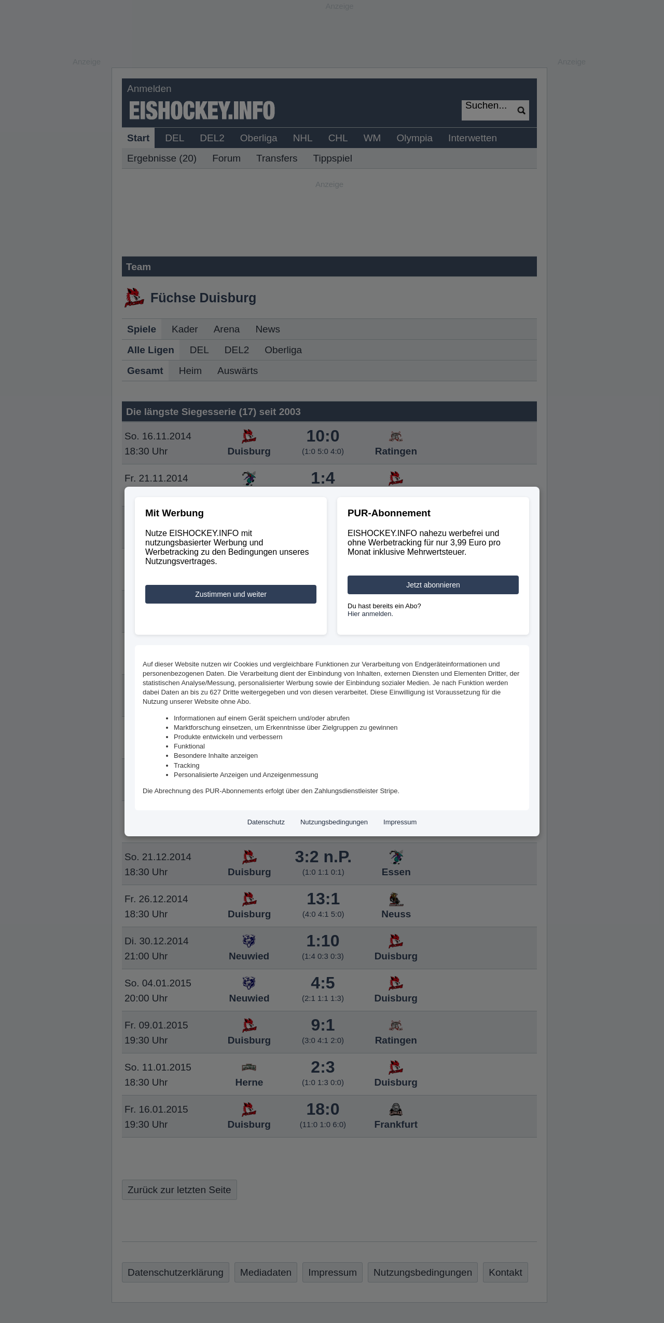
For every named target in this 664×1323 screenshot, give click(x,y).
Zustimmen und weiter (231, 594)
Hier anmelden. (370, 614)
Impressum (400, 822)
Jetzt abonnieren (433, 585)
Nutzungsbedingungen (334, 822)
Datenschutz (266, 822)
